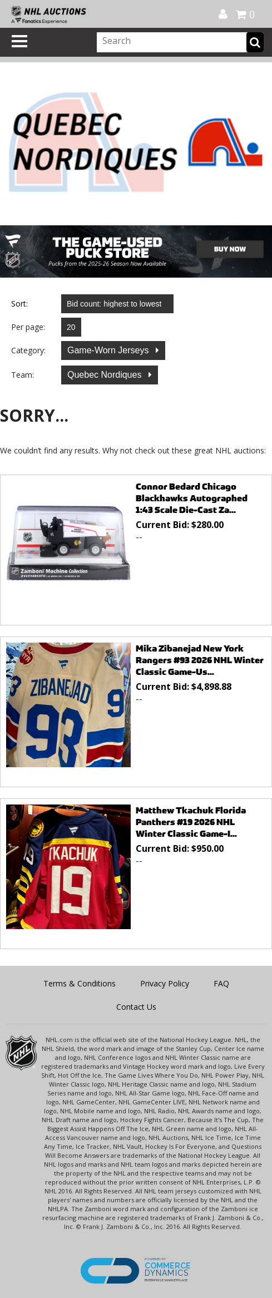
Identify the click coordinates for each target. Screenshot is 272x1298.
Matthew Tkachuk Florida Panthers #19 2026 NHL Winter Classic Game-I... (191, 822)
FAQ (221, 983)
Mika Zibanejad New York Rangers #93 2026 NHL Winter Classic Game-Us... (200, 660)
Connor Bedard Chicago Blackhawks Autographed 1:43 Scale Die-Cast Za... (192, 498)
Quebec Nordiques (105, 374)
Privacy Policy (164, 983)
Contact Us (136, 1006)
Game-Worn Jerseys (109, 350)
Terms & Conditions (79, 983)
